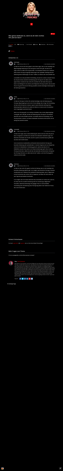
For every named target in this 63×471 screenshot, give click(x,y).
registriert (23, 243)
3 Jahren (36, 44)
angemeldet (15, 243)
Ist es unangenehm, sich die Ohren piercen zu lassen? (21, 255)
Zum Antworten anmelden (49, 64)
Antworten (42, 44)
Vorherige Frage (11, 283)
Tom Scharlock (28, 44)
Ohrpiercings (21, 44)
